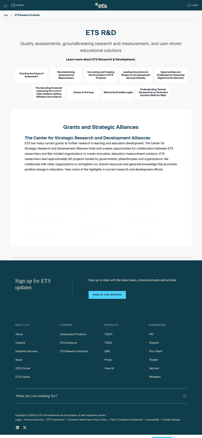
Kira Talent (155, 351)
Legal (18, 419)
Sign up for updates (107, 294)
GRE (107, 351)
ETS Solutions (68, 342)
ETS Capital (23, 376)
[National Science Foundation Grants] (38, 234)
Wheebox (155, 376)
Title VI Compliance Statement (126, 419)
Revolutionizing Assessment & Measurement (66, 75)
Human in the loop (83, 92)
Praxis (108, 359)
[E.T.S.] (101, 5)
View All (109, 368)
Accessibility (152, 419)
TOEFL (109, 334)
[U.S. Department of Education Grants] (90, 234)
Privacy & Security (33, 419)
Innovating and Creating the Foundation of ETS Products (100, 75)
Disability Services (27, 351)
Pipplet (153, 359)
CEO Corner (23, 368)
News (19, 359)
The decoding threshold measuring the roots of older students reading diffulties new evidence (48, 92)
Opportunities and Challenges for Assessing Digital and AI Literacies (171, 75)
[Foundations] (142, 235)
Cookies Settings (171, 419)
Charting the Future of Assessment (31, 75)
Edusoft (154, 342)
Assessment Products (73, 334)
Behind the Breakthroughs (118, 92)
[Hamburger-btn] (6, 5)
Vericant (154, 368)
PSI (151, 334)
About (19, 334)
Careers (20, 342)
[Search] (185, 396)
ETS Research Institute (74, 351)
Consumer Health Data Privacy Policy (87, 419)
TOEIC (108, 342)
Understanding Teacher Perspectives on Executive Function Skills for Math (153, 92)
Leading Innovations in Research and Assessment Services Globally (135, 75)
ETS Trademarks (56, 419)
